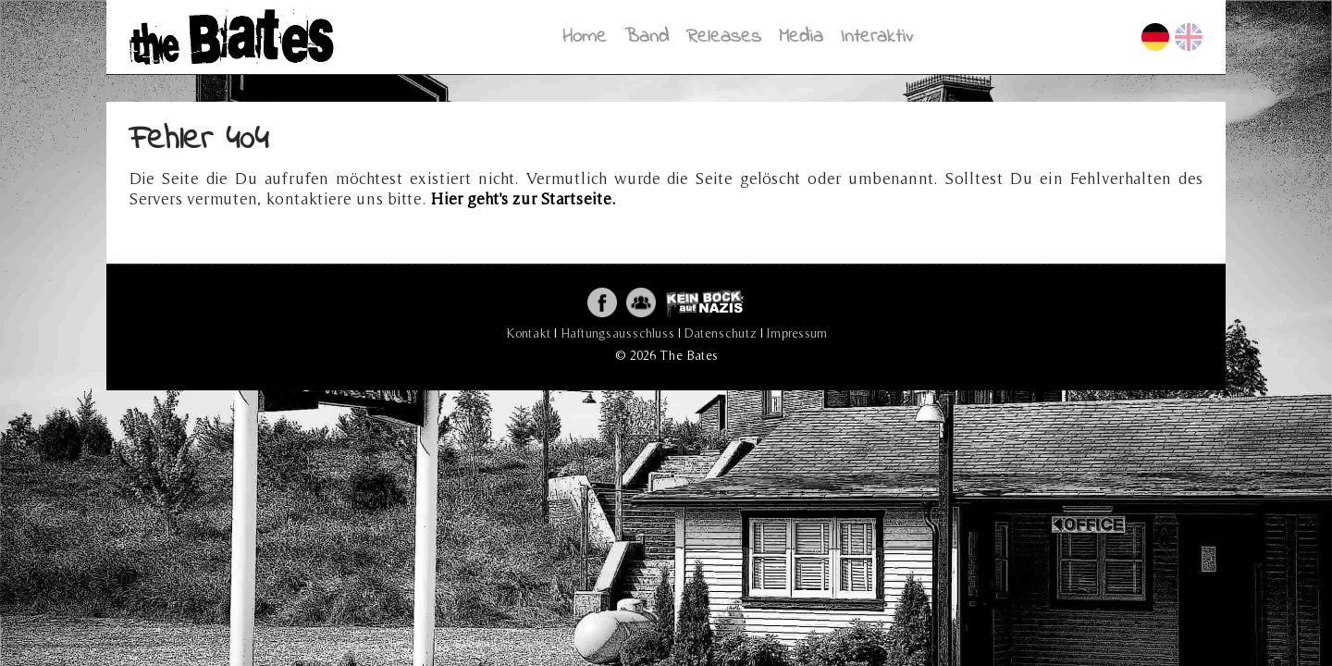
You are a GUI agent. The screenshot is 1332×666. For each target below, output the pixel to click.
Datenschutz (720, 333)
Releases (723, 36)
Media (801, 36)
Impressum (797, 333)
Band (646, 36)
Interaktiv (877, 36)
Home (584, 36)
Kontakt (528, 333)
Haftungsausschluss (617, 333)
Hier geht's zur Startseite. (523, 198)
